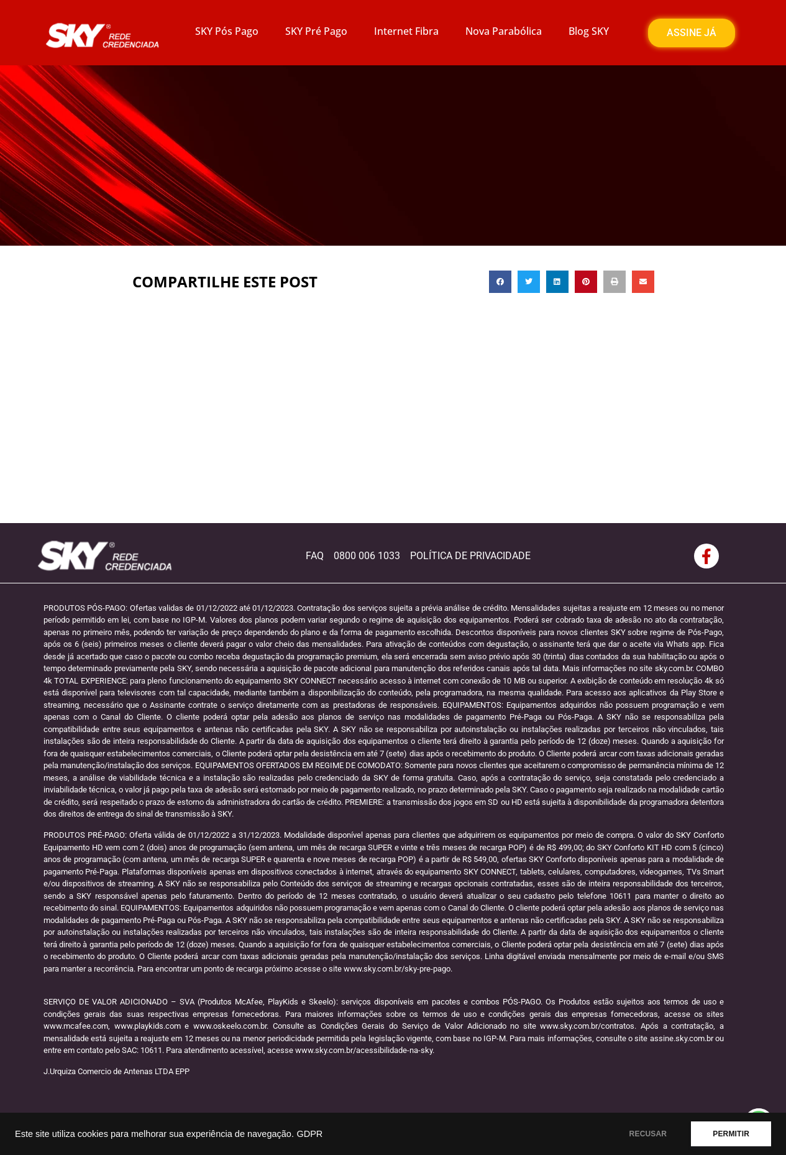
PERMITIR (731, 1133)
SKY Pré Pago (316, 31)
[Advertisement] (393, 430)
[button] (500, 282)
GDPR (309, 1134)
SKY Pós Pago (226, 31)
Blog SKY (589, 31)
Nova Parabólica (503, 31)
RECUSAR (648, 1133)
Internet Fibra (406, 31)
